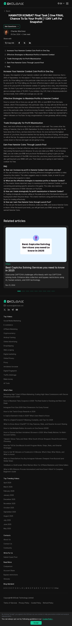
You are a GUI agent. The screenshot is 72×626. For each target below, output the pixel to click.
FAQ (8, 67)
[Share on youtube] (17, 310)
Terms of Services (10, 603)
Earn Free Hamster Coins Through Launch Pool (25, 63)
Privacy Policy (24, 603)
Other (56, 588)
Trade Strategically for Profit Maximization (24, 59)
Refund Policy (48, 603)
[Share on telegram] (13, 310)
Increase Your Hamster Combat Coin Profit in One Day (28, 50)
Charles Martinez (18, 31)
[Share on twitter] (5, 310)
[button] (61, 3)
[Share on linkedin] (9, 310)
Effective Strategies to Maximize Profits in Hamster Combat (31, 55)
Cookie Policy (36, 603)
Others (8, 264)
